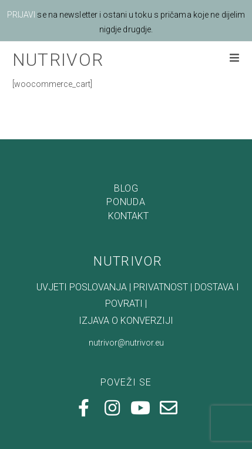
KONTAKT (128, 192)
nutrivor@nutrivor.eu (126, 319)
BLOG (126, 164)
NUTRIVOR (57, 59)
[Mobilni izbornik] (235, 59)
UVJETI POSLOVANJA (70, 263)
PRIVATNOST (160, 263)
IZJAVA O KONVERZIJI (126, 297)
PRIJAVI (21, 14)
